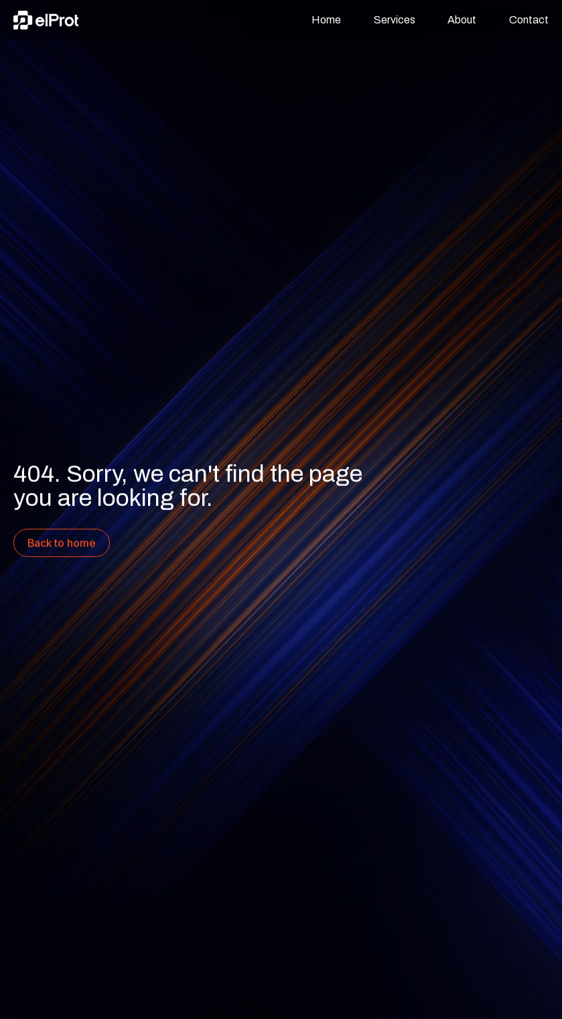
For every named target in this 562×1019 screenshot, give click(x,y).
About (461, 19)
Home (326, 19)
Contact (529, 19)
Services (394, 19)
